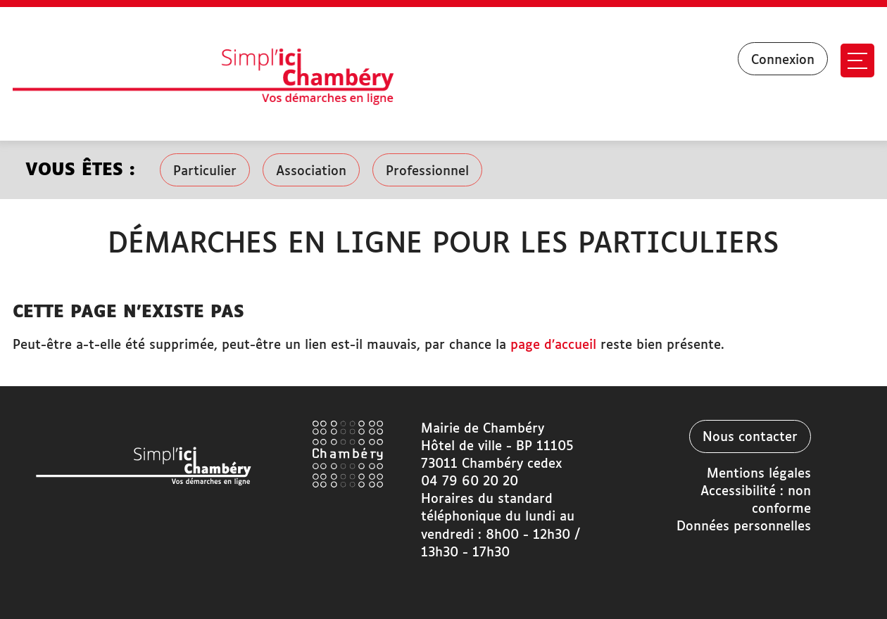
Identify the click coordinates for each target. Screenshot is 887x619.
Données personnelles (744, 527)
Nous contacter (750, 437)
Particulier (205, 171)
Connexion (782, 60)
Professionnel (427, 171)
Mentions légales (759, 474)
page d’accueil (553, 345)
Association (311, 171)
